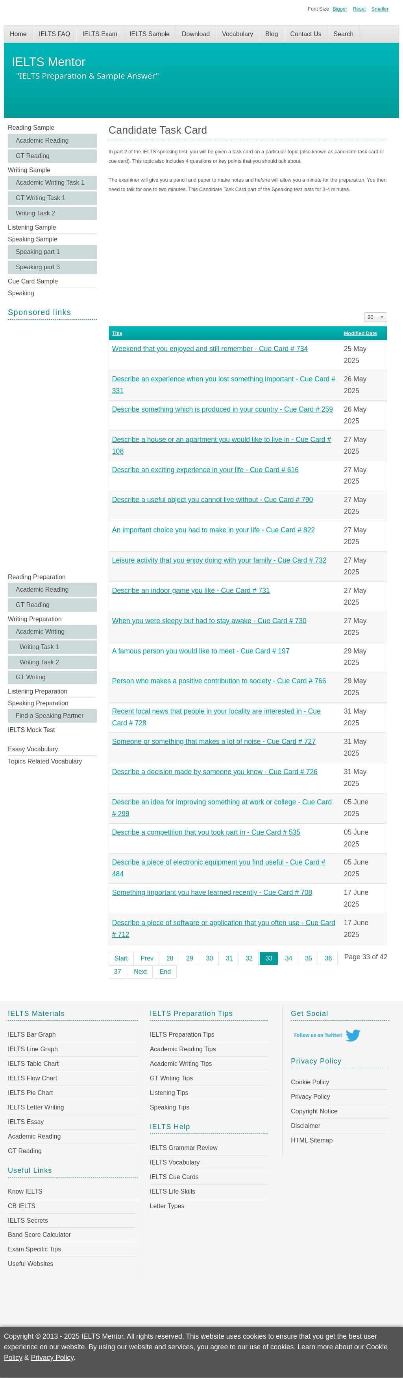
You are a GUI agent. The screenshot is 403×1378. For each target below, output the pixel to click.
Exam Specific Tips (34, 1249)
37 (117, 971)
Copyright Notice (314, 1111)
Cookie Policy (310, 1082)
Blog (271, 34)
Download (196, 34)
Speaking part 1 (38, 251)
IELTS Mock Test (31, 730)
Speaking (21, 293)
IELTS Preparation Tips (182, 1034)
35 (308, 958)
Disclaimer (305, 1125)
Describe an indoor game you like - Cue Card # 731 (191, 590)
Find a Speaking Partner (50, 715)
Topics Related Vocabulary (45, 761)
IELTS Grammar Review (184, 1147)
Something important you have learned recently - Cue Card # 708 (212, 892)
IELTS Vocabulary (175, 1162)
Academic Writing (40, 631)
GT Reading (33, 156)
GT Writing (31, 677)
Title (117, 333)
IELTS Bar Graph (32, 1034)
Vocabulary (237, 34)
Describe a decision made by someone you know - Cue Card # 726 (215, 772)
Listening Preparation (37, 691)
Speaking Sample (32, 239)
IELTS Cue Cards (174, 1177)
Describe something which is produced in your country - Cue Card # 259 (222, 409)
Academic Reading (42, 140)
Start (121, 958)
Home (18, 34)
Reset (359, 9)
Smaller (380, 9)
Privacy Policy (310, 1096)
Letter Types (167, 1206)
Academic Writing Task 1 (50, 182)
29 (189, 958)
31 (229, 958)
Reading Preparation (37, 577)
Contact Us (305, 34)
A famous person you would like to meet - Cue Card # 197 (201, 651)
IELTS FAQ (54, 34)
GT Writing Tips (171, 1078)
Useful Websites (30, 1263)
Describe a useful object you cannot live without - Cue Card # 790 (212, 500)
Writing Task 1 (39, 647)
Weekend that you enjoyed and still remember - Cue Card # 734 (210, 349)
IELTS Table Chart (33, 1063)
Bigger (340, 9)
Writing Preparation (35, 619)
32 (249, 958)
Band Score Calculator (39, 1234)
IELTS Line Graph (33, 1049)
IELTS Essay (26, 1122)
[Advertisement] (52, 445)
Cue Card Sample (33, 281)
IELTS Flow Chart (32, 1078)
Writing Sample (29, 170)
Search (344, 34)
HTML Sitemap (312, 1140)
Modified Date (360, 333)
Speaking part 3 (38, 267)
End (165, 971)
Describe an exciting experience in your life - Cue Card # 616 (205, 470)
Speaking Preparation (38, 703)
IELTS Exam (99, 34)
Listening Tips (169, 1092)
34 (288, 958)
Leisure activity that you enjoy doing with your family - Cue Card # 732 (219, 560)
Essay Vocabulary (33, 749)
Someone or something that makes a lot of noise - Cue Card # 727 (214, 741)
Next (140, 971)
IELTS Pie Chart (30, 1092)
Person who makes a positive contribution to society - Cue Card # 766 (219, 681)
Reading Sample (31, 127)
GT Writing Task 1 (40, 198)
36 (328, 958)
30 (209, 958)
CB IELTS (21, 1206)
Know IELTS (25, 1191)
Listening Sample (32, 227)
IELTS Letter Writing (36, 1107)
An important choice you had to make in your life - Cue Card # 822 (213, 530)
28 (170, 958)
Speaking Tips (170, 1107)
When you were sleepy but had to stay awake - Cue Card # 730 (209, 621)
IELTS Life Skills (172, 1191)
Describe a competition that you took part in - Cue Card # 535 (206, 832)
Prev (146, 958)
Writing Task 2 (35, 213)
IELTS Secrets (28, 1220)
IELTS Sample (149, 34)
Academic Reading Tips (183, 1049)
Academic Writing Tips (181, 1063)
